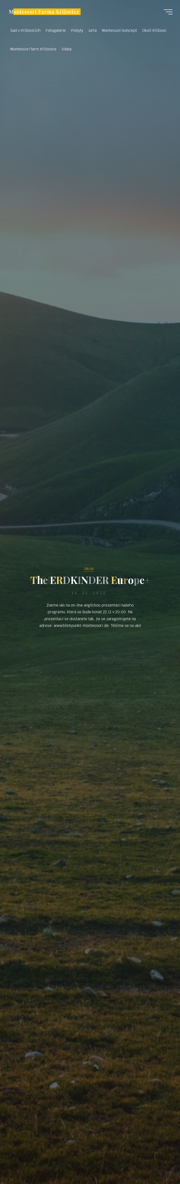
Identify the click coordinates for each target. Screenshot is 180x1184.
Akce (89, 568)
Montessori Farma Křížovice (44, 11)
